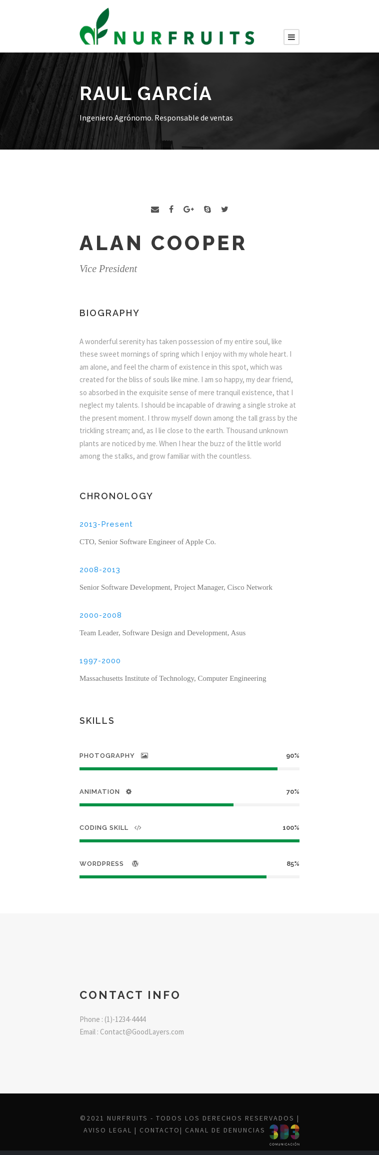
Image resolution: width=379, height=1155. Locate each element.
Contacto (160, 1129)
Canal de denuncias (225, 1129)
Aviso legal (108, 1129)
